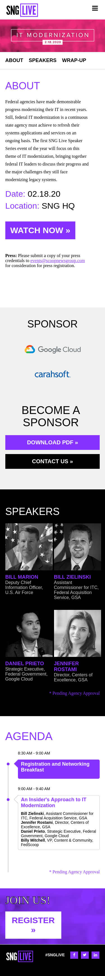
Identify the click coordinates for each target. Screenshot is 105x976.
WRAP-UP (74, 60)
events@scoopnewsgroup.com (58, 260)
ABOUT (14, 60)
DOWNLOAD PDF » (52, 442)
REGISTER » (33, 925)
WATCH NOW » (40, 230)
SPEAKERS (43, 60)
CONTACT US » (52, 461)
